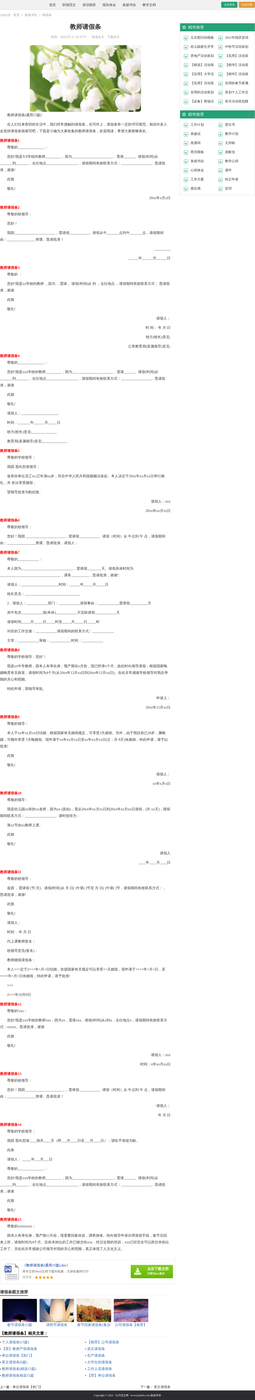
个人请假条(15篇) (15, 1342)
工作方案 (197, 179)
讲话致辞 (89, 5)
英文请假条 (96, 1348)
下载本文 (113, 36)
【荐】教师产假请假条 (19, 1348)
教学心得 (231, 161)
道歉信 (230, 152)
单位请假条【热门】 (18, 1355)
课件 (228, 170)
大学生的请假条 (99, 1362)
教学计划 (231, 133)
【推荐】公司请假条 (103, 1342)
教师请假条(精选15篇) (19, 1368)
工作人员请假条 (99, 1368)
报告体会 (109, 5)
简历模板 (197, 152)
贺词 (228, 188)
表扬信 (196, 133)
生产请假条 (96, 1355)
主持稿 (230, 142)
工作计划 (197, 124)
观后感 (196, 188)
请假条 (47, 15)
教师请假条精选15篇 (18, 1375)
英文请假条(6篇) (14, 1362)
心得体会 (197, 170)
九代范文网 (122, 1395)
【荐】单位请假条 (101, 1375)
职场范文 (69, 5)
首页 (52, 5)
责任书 (230, 124)
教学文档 (149, 5)
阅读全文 (98, 36)
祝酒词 (196, 142)
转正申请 (231, 179)
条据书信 (129, 5)
